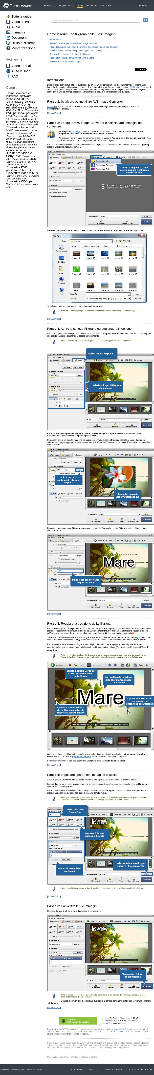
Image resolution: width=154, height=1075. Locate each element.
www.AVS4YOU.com (123, 1029)
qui (133, 311)
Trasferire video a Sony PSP (19, 154)
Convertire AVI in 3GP (17, 164)
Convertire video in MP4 (22, 173)
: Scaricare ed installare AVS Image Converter (74, 43)
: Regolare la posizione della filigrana (70, 54)
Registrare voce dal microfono (20, 143)
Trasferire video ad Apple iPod (21, 146)
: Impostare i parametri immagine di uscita (72, 58)
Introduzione (55, 40)
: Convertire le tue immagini (65, 61)
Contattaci (106, 6)
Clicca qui (51, 106)
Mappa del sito (147, 1070)
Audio (16, 27)
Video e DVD (21, 22)
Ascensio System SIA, (11, 1070)
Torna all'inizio (54, 113)
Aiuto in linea (21, 71)
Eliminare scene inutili (26, 124)
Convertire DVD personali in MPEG (18, 169)
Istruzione (110, 1070)
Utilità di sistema (24, 43)
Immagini (18, 32)
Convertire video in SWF (20, 137)
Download (50, 6)
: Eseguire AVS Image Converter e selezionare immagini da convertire (84, 47)
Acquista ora (66, 6)
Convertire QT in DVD (17, 176)
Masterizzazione (24, 48)
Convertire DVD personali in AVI (22, 162)
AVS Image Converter (139, 87)
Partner (120, 1070)
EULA (128, 1070)
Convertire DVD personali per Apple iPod (22, 113)
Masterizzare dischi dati (26, 130)
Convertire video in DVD (24, 159)
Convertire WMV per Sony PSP (20, 183)
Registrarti (51, 1029)
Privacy (135, 1070)
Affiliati (99, 1070)
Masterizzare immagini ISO (19, 133)
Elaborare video (14, 136)
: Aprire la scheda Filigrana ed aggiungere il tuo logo (76, 50)
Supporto (91, 6)
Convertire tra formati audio (20, 129)
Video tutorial (21, 66)
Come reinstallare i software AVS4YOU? (21, 107)
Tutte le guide (21, 16)
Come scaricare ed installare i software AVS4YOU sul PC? (19, 96)
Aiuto (80, 6)
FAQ (15, 76)
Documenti (19, 37)
